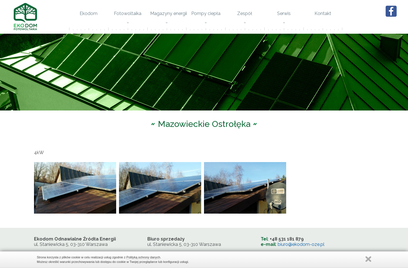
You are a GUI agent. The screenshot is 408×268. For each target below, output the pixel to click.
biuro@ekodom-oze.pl (301, 245)
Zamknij (368, 259)
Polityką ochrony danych (143, 257)
